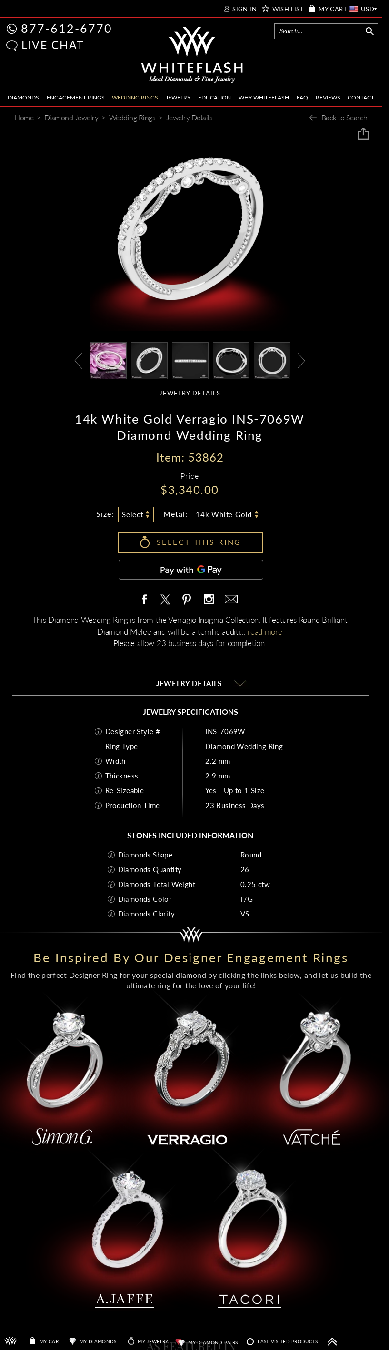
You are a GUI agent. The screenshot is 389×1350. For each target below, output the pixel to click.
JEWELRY (178, 97)
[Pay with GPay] (191, 570)
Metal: (175, 513)
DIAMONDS (23, 97)
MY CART (333, 9)
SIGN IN (244, 9)
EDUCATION (214, 97)
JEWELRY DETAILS (190, 393)
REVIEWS (328, 97)
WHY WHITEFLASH (264, 97)
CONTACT (361, 97)
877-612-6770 (66, 28)
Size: (105, 513)
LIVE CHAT (52, 44)
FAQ (302, 97)
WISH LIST (288, 9)
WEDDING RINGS (135, 97)
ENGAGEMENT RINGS (76, 97)
